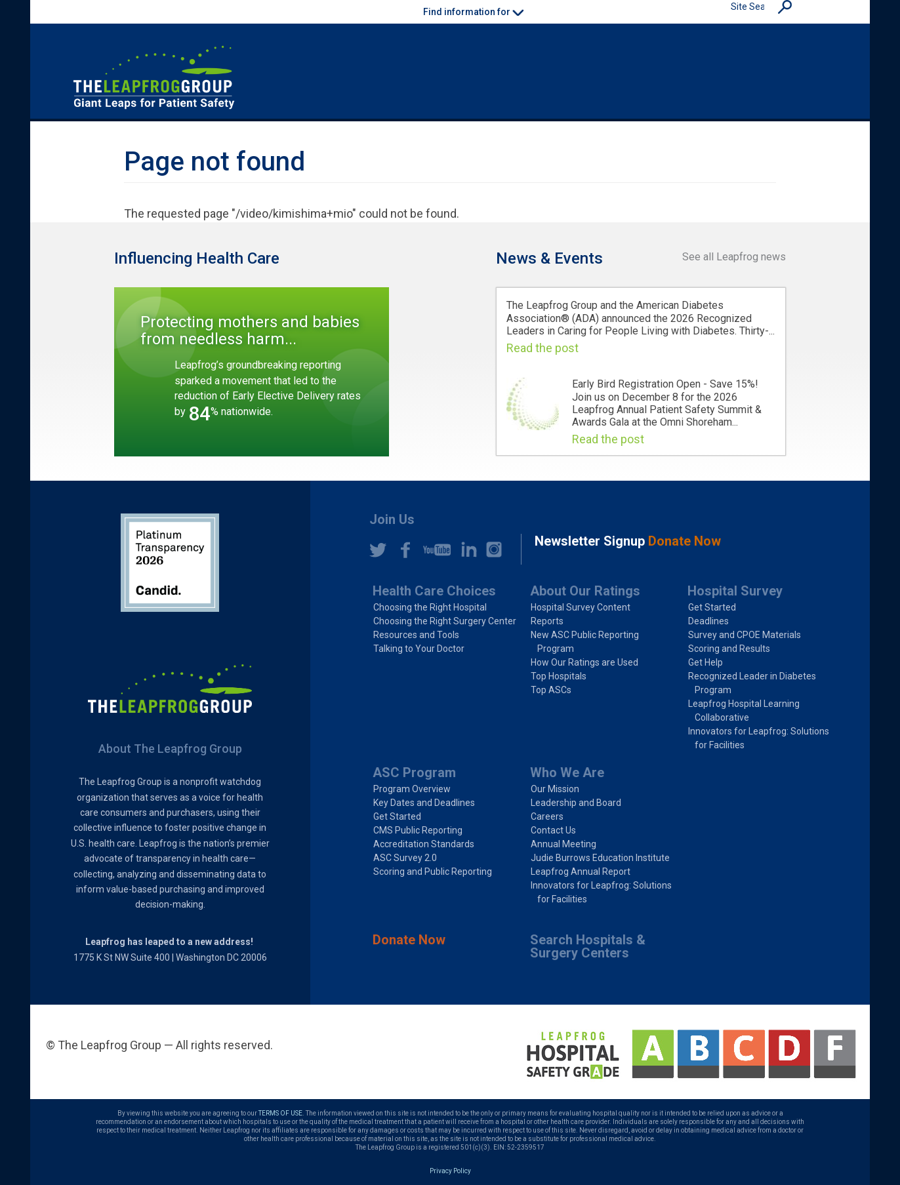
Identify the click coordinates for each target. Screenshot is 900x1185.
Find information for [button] (473, 12)
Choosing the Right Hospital (430, 607)
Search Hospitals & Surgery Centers (587, 946)
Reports (547, 621)
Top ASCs (551, 690)
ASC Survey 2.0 (405, 858)
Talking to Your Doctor (418, 648)
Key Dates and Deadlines (424, 802)
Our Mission (555, 789)
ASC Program (414, 772)
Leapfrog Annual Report (580, 871)
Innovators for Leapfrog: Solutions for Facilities (758, 738)
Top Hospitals (558, 676)
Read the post (542, 348)
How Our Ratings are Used (584, 662)
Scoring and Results (729, 648)
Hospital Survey (735, 591)
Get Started (712, 607)
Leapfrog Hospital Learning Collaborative (744, 710)
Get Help (705, 662)
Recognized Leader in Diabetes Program (752, 683)
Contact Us (553, 830)
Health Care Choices (434, 591)
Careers (547, 816)
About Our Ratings (585, 591)
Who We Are (567, 772)
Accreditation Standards (423, 844)
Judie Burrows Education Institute (600, 858)
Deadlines (708, 621)
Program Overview (412, 789)
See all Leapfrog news (734, 257)
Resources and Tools (416, 635)
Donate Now (409, 940)
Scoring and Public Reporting (432, 871)
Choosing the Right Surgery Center (444, 621)
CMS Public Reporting (417, 830)
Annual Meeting (563, 844)
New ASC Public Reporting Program (585, 642)
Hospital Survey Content (580, 607)
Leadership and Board (576, 802)
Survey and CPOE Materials (744, 635)
